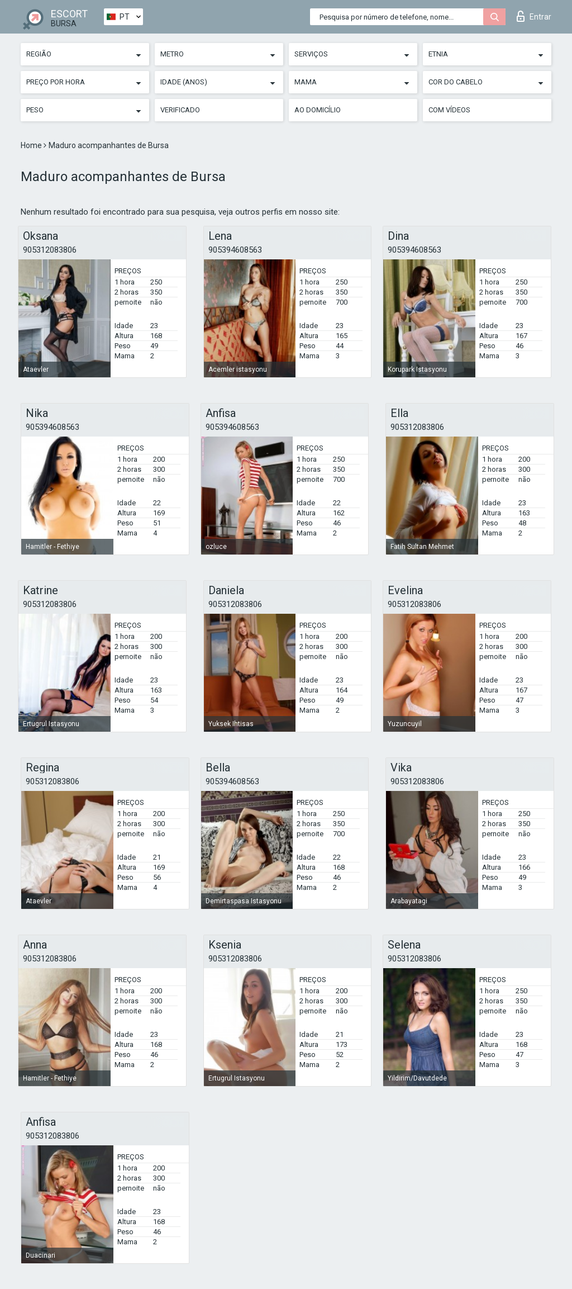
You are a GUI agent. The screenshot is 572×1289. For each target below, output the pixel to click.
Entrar (534, 16)
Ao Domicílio (317, 110)
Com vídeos (449, 110)
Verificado (180, 110)
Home (32, 145)
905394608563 (235, 250)
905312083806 (50, 250)
